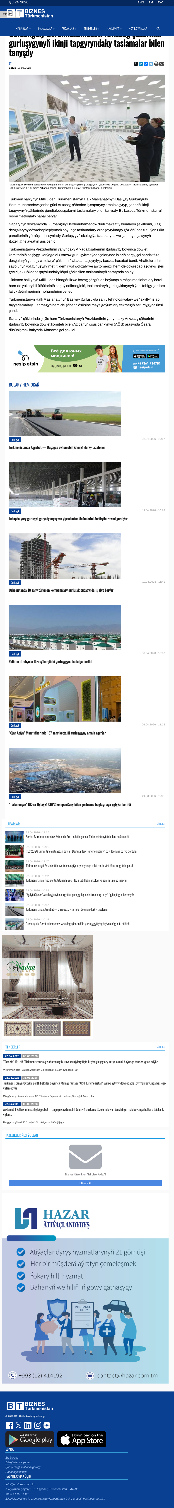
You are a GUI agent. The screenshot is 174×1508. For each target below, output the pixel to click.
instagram (37, 1425)
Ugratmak (85, 1183)
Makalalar (46, 29)
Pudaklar (69, 29)
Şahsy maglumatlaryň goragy (23, 1467)
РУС (160, 2)
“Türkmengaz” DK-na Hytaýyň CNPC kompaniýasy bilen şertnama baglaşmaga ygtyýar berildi (70, 804)
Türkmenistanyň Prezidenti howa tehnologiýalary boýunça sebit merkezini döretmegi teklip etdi (79, 865)
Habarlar (12, 824)
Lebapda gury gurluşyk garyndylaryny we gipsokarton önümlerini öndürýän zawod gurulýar (68, 518)
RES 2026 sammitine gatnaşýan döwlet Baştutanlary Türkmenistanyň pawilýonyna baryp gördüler (81, 851)
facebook (9, 1425)
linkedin (28, 1425)
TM (151, 2)
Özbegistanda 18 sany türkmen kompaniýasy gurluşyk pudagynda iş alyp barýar (61, 590)
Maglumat (114, 29)
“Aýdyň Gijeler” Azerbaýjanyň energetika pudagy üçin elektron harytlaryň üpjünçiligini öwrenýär (80, 894)
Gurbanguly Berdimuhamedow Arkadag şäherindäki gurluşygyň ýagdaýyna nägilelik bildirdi (78, 923)
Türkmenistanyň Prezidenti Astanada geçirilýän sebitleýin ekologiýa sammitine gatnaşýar (76, 880)
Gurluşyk (15, 440)
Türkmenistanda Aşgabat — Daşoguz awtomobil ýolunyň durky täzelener (57, 447)
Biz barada (11, 1457)
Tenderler (12, 1047)
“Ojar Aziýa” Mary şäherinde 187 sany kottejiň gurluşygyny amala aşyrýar (57, 733)
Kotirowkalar (138, 29)
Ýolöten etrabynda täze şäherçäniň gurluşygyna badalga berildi (50, 661)
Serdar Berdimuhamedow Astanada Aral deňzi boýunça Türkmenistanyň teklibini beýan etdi (77, 836)
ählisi (161, 823)
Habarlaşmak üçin (16, 1472)
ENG (141, 2)
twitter (19, 1425)
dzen (46, 1425)
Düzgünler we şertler (17, 1462)
